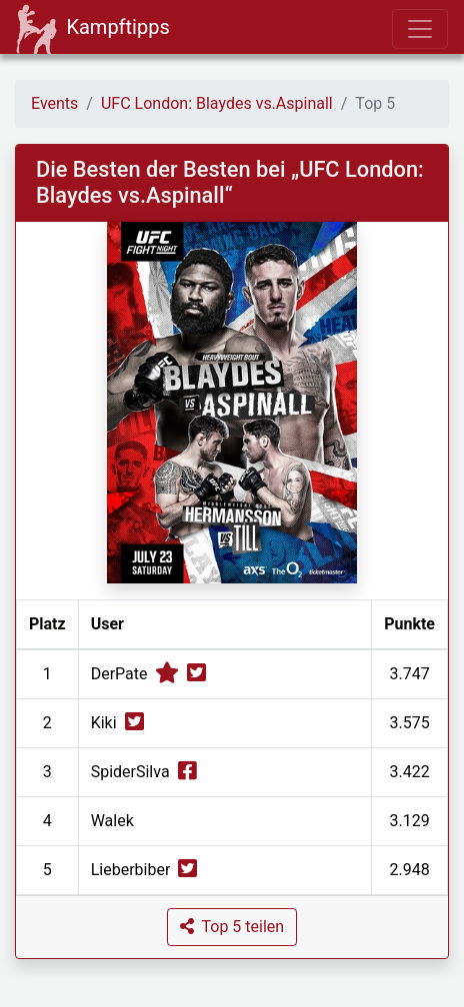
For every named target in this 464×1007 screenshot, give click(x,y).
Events (54, 103)
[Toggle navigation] (420, 29)
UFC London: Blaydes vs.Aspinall (217, 103)
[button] (232, 927)
